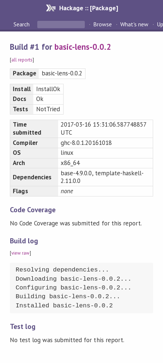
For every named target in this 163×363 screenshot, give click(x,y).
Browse (102, 24)
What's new (134, 24)
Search (22, 24)
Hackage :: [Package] (88, 8)
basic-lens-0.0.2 (82, 46)
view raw (20, 253)
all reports (22, 60)
